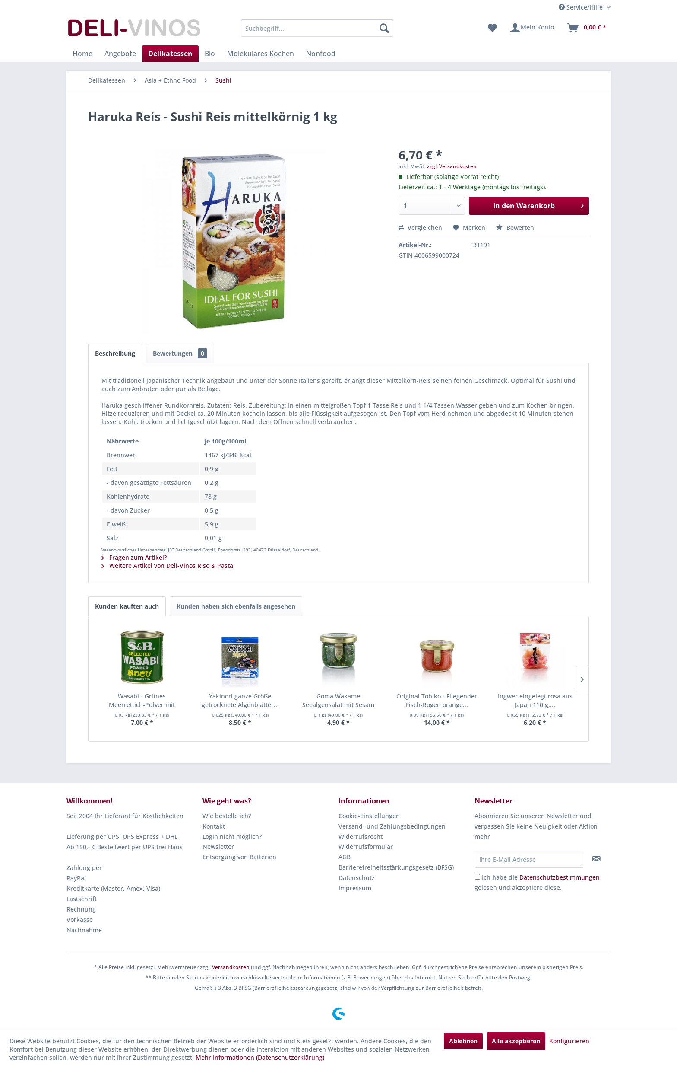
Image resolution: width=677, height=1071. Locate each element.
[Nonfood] (321, 53)
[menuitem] (317, 28)
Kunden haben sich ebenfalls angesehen (236, 606)
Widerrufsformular (365, 846)
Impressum (354, 888)
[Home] (82, 53)
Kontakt (213, 826)
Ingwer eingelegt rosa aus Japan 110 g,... (535, 700)
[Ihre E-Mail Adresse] (529, 859)
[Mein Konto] (531, 28)
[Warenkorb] (586, 28)
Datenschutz (356, 877)
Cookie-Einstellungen (369, 816)
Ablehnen (463, 1041)
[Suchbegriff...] (317, 28)
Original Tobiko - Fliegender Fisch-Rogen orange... (436, 700)
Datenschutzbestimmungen (559, 877)
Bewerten (515, 227)
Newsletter (218, 846)
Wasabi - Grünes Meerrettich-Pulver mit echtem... (142, 700)
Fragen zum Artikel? (134, 557)
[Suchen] (384, 28)
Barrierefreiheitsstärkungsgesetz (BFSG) (396, 867)
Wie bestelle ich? (226, 816)
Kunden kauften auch (127, 606)
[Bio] (210, 53)
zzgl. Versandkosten (452, 166)
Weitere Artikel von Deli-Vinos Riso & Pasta (167, 565)
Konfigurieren (569, 1041)
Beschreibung (115, 353)
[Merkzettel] (492, 28)
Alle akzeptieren (516, 1041)
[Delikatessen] (170, 53)
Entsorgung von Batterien (239, 857)
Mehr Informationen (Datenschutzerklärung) (260, 1057)
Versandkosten (231, 967)
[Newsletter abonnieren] (596, 859)
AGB (344, 857)
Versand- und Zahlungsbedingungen (392, 826)
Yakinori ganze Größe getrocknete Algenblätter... (240, 700)
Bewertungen (180, 353)
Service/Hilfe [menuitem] (581, 7)
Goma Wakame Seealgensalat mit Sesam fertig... (338, 700)
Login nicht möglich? (232, 836)
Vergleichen (420, 227)
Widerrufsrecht (360, 836)
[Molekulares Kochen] (260, 53)
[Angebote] (120, 53)
